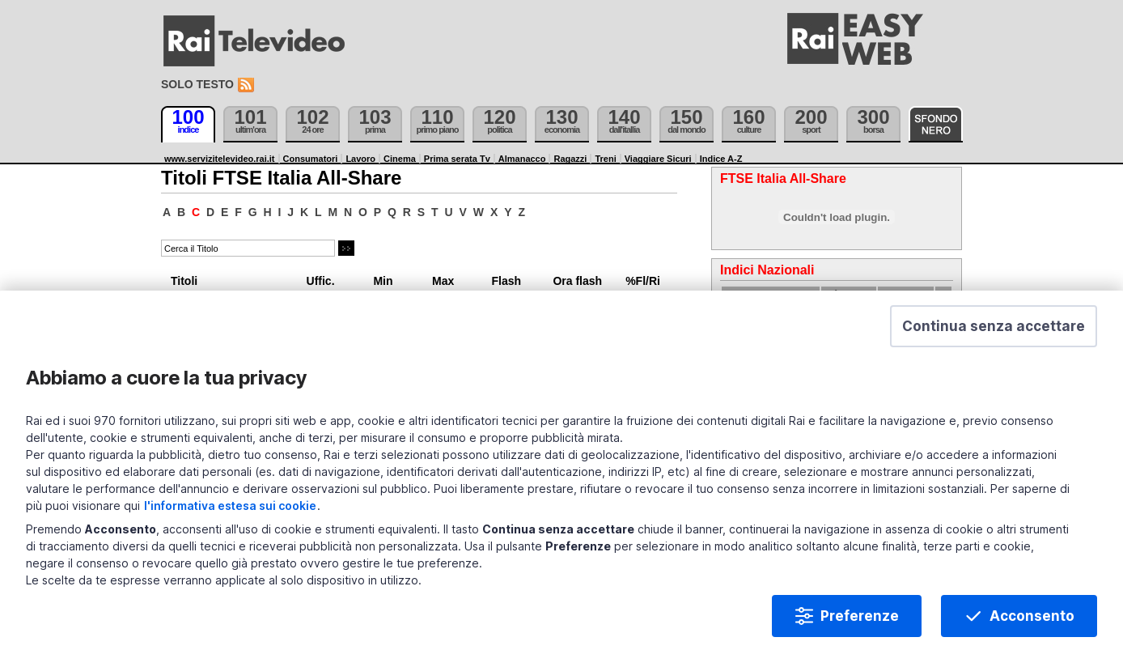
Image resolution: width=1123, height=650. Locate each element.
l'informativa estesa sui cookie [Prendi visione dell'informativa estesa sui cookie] (230, 507)
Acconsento (1032, 618)
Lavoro (360, 159)
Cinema (400, 159)
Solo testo (197, 84)
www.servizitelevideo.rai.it (219, 159)
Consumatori (310, 159)
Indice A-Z (721, 159)
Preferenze (859, 618)
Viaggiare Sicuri (658, 159)
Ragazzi (570, 159)
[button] (993, 328)
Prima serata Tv (457, 159)
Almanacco (522, 159)
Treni (605, 159)
